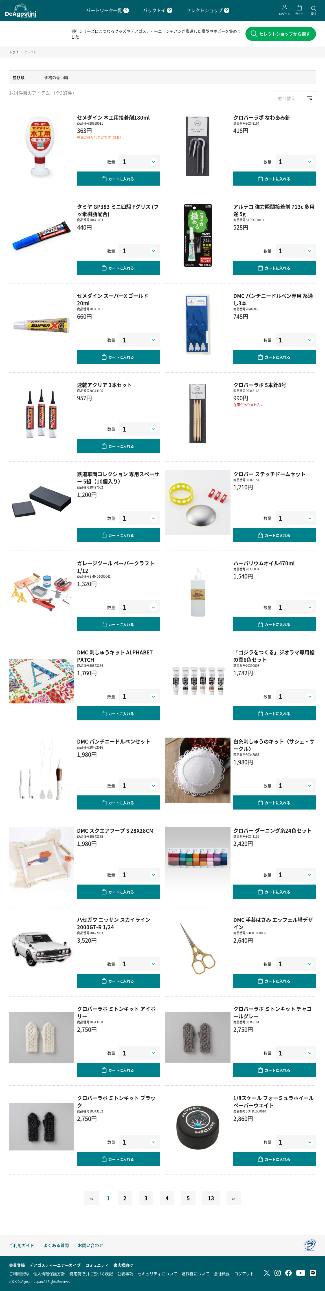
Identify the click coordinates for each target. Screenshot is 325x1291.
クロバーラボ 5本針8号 (259, 386)
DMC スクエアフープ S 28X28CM (115, 831)
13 (211, 1199)
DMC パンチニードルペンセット (113, 742)
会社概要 (222, 1273)
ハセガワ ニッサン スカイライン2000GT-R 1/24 (113, 924)
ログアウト (244, 1273)
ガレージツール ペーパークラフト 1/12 (115, 568)
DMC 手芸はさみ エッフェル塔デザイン (273, 924)
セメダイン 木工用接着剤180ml (113, 118)
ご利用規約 (19, 1273)
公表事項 (125, 1273)
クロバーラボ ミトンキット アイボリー (116, 1013)
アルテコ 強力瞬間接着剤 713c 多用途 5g (274, 211)
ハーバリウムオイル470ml (264, 564)
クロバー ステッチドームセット (269, 475)
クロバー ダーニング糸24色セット (272, 831)
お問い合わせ (90, 1245)
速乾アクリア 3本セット (104, 386)
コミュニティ (97, 1265)
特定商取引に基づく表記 (91, 1273)
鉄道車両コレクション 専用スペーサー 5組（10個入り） (118, 479)
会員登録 (17, 1265)
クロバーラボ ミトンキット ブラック (116, 1103)
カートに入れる (121, 179)
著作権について (195, 1273)
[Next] (234, 1199)
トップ (13, 53)
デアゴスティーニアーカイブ (55, 1265)
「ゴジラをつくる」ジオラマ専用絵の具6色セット (274, 657)
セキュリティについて (157, 1273)
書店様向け (123, 1265)
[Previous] (91, 1199)
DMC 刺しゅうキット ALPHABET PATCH (115, 657)
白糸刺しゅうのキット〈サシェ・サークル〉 (274, 746)
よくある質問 (56, 1245)
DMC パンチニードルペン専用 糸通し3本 (273, 300)
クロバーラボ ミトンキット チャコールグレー (272, 1013)
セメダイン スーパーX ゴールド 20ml (112, 300)
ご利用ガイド (21, 1245)
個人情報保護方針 (49, 1273)
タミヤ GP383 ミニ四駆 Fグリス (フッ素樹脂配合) (118, 211)
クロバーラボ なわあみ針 (261, 118)
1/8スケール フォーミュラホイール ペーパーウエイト (273, 1103)
